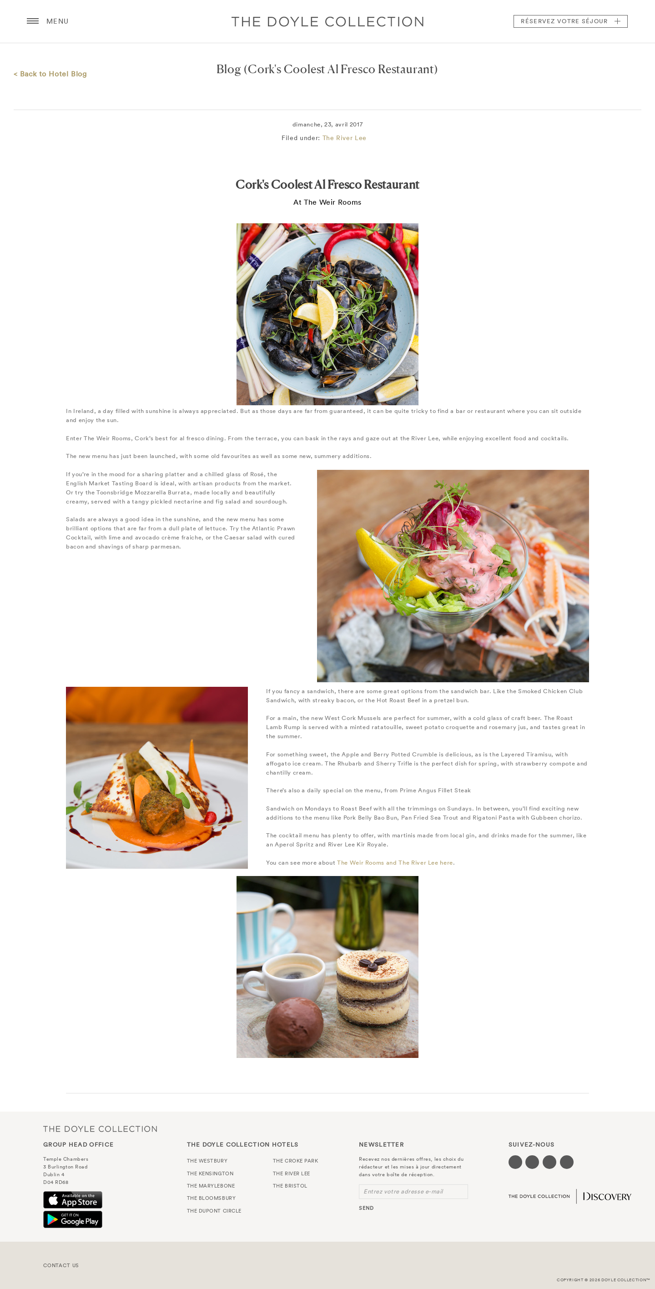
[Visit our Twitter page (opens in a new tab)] (532, 1162)
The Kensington (210, 1173)
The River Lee (344, 138)
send (366, 1208)
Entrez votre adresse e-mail (403, 1191)
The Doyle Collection (100, 1128)
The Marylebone (211, 1185)
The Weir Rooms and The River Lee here (395, 862)
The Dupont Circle (214, 1210)
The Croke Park (295, 1160)
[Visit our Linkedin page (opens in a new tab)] (567, 1162)
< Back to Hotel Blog (50, 73)
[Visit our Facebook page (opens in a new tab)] (515, 1162)
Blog (229, 69)
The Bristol (290, 1185)
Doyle (327, 21)
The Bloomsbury (211, 1198)
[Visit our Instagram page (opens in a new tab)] (549, 1162)
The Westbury (207, 1160)
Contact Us (61, 1265)
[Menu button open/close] (33, 21)
